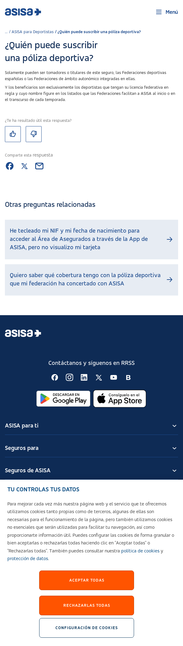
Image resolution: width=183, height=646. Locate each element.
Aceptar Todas (86, 585)
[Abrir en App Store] (120, 399)
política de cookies (140, 555)
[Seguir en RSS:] (55, 377)
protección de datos (27, 563)
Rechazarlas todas (86, 610)
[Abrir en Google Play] (63, 399)
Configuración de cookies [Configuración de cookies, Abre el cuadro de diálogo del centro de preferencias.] (86, 632)
